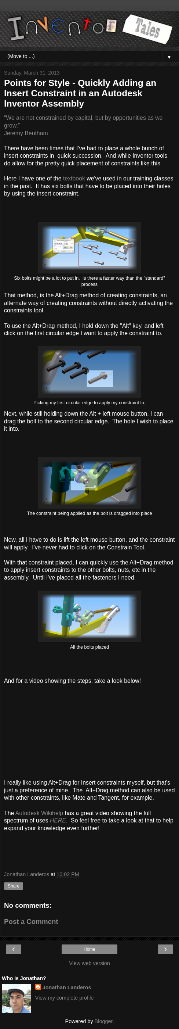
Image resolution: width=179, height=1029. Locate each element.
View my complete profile (64, 998)
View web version (89, 963)
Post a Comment (31, 921)
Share (13, 886)
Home (89, 949)
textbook (74, 178)
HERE (58, 820)
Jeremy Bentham (26, 133)
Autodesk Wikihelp (39, 813)
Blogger (104, 1021)
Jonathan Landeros (67, 987)
